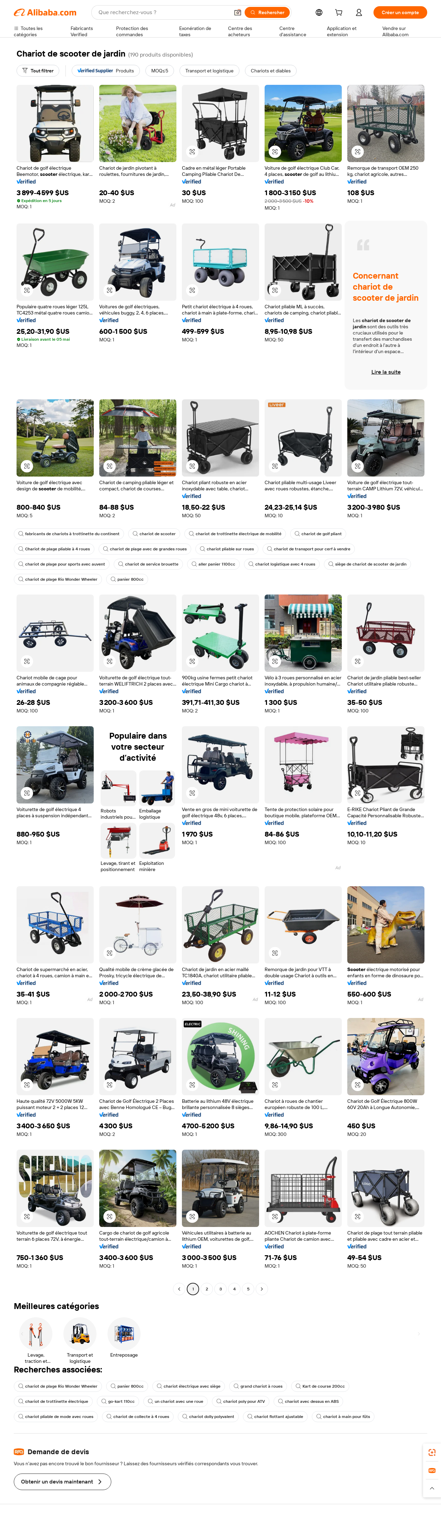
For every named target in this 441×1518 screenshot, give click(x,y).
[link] (432, 1452)
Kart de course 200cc (320, 1386)
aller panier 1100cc (213, 564)
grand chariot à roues (258, 1386)
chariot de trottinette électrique (53, 1401)
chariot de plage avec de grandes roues (145, 549)
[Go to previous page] (179, 1289)
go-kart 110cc (118, 1401)
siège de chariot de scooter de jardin (367, 564)
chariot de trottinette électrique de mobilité (235, 534)
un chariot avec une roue (175, 1401)
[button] (238, 12)
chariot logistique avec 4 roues (281, 564)
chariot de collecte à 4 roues (137, 1416)
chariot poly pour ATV (240, 1401)
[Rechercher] (267, 12)
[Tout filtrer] (38, 71)
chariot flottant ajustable (275, 1416)
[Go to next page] (262, 1289)
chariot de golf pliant (318, 534)
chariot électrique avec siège (188, 1386)
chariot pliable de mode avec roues (55, 1416)
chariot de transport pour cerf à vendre (308, 549)
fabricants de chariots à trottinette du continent (69, 534)
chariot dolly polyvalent (208, 1416)
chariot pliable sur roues (227, 549)
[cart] (340, 13)
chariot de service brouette (148, 564)
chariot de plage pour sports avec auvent (61, 564)
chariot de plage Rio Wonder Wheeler (58, 579)
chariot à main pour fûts (343, 1416)
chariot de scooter (154, 534)
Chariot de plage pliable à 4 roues (54, 549)
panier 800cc (127, 579)
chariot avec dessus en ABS (308, 1401)
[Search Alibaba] (163, 12)
